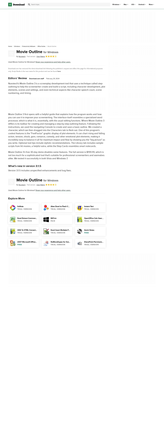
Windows (115, 4)
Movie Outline (37, 51)
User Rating (47, 56)
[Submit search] (29, 4)
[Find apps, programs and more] (68, 4)
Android (141, 4)
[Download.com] (16, 4)
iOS (132, 4)
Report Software (57, 348)
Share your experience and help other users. (53, 62)
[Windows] (17, 46)
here (59, 71)
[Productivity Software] (28, 46)
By (21, 57)
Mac (125, 4)
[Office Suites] (41, 46)
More (151, 4)
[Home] (10, 46)
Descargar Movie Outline (18, 363)
